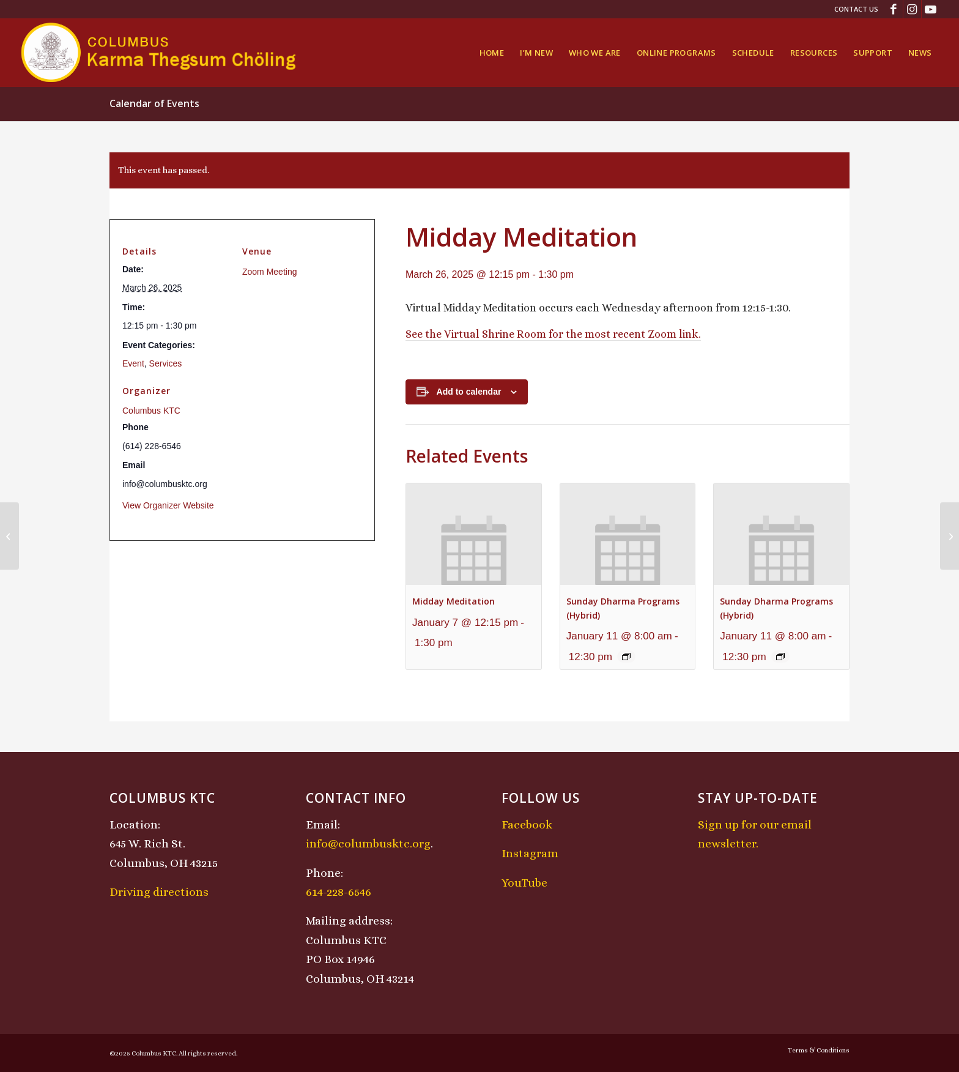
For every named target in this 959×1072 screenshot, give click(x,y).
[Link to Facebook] (894, 9)
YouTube (524, 882)
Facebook (527, 824)
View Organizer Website (168, 505)
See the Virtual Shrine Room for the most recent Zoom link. (553, 334)
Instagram (530, 853)
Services (165, 363)
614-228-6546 (338, 891)
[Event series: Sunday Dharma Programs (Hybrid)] (626, 656)
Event (133, 363)
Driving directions (159, 891)
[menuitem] (853, 9)
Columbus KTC (151, 410)
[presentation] (473, 533)
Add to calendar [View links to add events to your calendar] (469, 391)
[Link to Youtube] (931, 9)
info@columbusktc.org (368, 843)
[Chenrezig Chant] (9, 536)
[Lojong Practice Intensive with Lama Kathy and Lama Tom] (949, 536)
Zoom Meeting (269, 272)
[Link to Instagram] (912, 9)
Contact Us (856, 8)
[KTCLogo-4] (159, 52)
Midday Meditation (453, 601)
